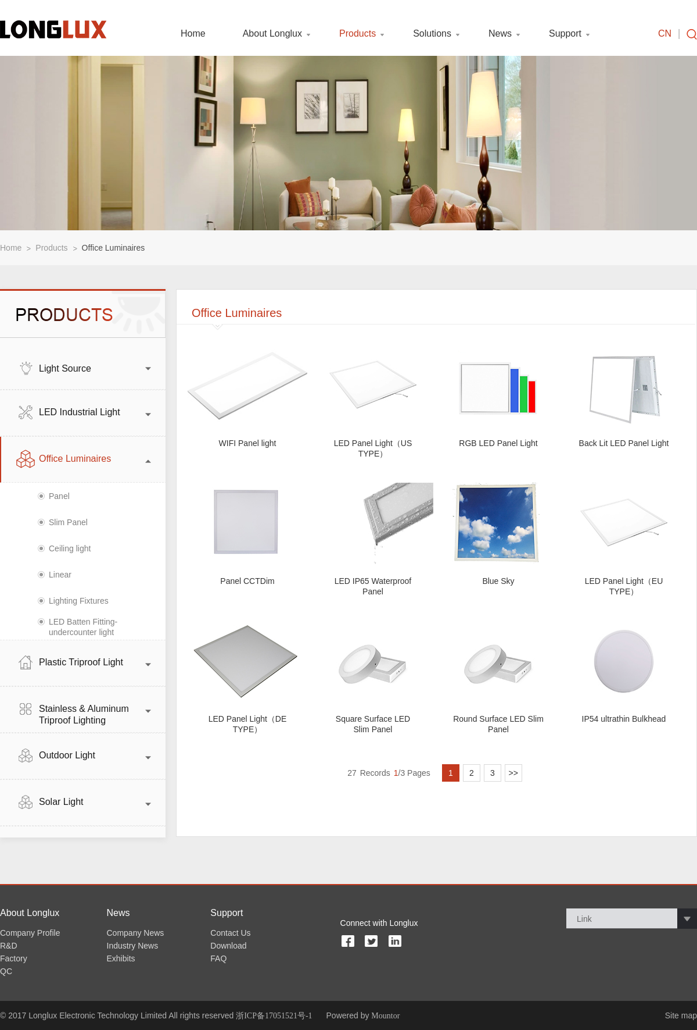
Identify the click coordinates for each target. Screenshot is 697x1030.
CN (664, 33)
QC (6, 971)
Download (228, 945)
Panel (59, 496)
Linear (60, 574)
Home (193, 33)
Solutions (432, 33)
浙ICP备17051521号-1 (274, 1015)
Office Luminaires (113, 247)
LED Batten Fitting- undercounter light (83, 627)
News (500, 33)
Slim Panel (68, 522)
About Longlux (272, 33)
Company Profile (30, 933)
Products (357, 33)
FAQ (218, 958)
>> (513, 773)
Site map (681, 1015)
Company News (135, 933)
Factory (13, 958)
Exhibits (121, 958)
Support (565, 33)
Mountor (385, 1015)
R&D (8, 945)
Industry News (133, 945)
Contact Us (230, 933)
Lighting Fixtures (79, 600)
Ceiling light (70, 548)
